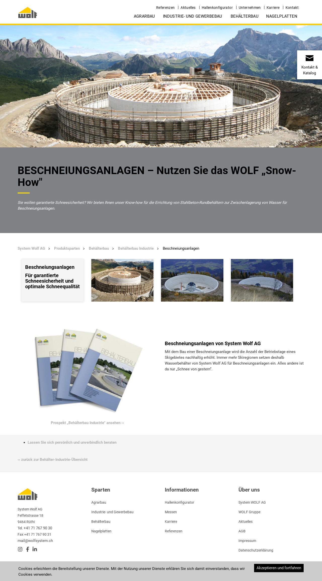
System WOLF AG (252, 502)
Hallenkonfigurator (217, 8)
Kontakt (292, 8)
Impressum (247, 541)
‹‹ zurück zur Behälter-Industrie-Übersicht (53, 459)
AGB (242, 531)
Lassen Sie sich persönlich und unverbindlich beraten (72, 442)
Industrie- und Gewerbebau (192, 16)
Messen (171, 512)
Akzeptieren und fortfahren (279, 568)
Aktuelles (188, 8)
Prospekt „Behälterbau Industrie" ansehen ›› (87, 423)
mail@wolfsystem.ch (35, 540)
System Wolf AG (31, 248)
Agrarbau (144, 16)
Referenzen (165, 8)
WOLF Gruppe (249, 512)
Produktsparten (67, 248)
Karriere (273, 8)
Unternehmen (250, 8)
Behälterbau (244, 16)
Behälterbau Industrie (136, 248)
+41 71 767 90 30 (38, 528)
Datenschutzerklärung (255, 550)
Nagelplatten (281, 16)
